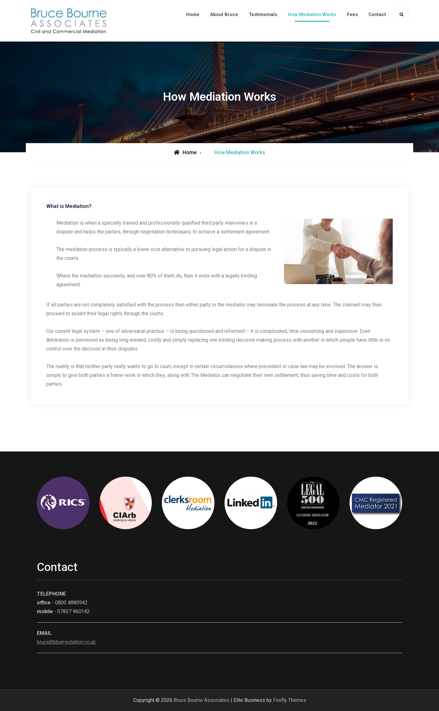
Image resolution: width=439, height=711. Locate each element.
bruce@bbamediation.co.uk (66, 642)
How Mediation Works (312, 14)
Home (192, 14)
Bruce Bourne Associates (201, 700)
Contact (377, 14)
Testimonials (263, 14)
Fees (352, 14)
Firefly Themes (289, 700)
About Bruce (224, 14)
